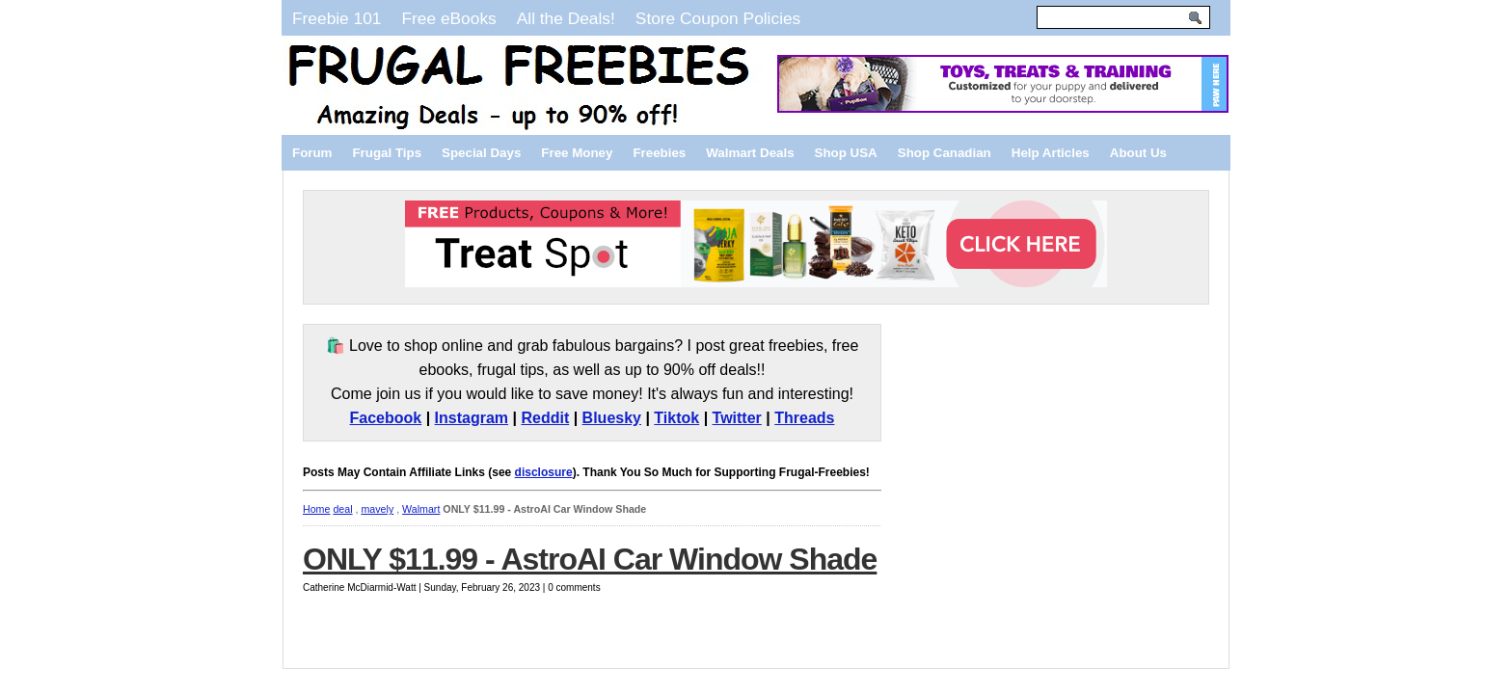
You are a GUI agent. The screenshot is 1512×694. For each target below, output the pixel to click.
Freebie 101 (336, 18)
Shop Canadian (944, 153)
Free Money (576, 153)
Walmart (421, 509)
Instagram (471, 418)
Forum (312, 153)
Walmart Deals (750, 153)
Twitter (737, 418)
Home (316, 509)
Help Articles (1051, 153)
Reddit (545, 418)
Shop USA (846, 153)
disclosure (544, 472)
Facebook (386, 418)
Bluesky (611, 418)
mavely (377, 509)
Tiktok (676, 418)
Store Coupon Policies (717, 18)
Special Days (481, 153)
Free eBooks (448, 18)
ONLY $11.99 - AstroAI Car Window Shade (590, 559)
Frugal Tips (386, 153)
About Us (1138, 153)
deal (342, 509)
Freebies (659, 153)
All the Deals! (566, 18)
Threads (804, 418)
